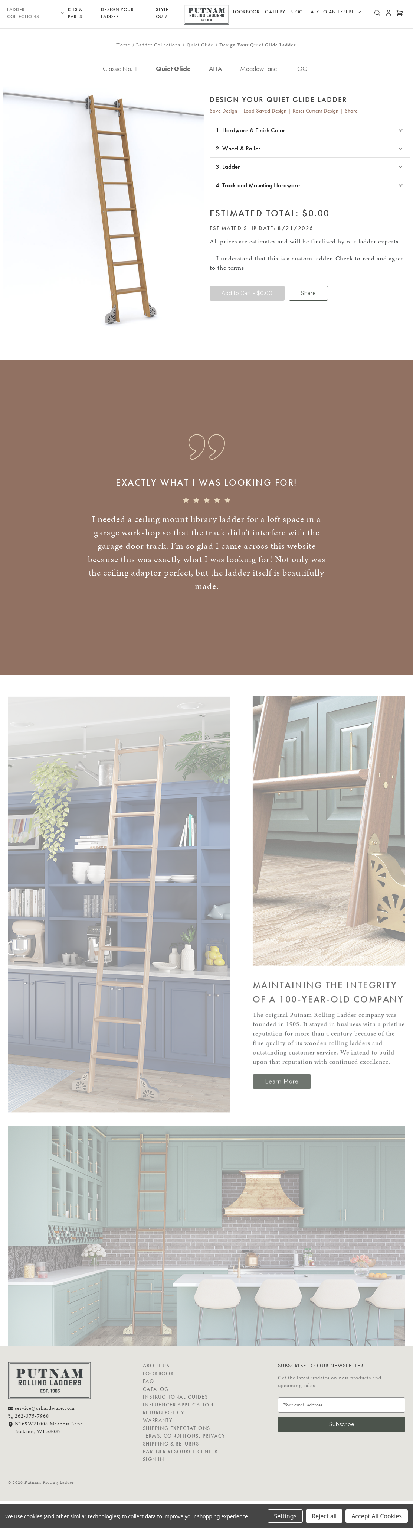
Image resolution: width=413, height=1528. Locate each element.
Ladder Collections (35, 13)
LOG (301, 68)
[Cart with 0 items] (399, 14)
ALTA (215, 68)
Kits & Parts (75, 13)
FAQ (148, 1381)
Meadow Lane (258, 68)
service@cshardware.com (41, 1408)
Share (351, 110)
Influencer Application (178, 1404)
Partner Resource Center (180, 1451)
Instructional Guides (175, 1396)
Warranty (158, 1420)
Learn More (282, 1081)
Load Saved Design (264, 110)
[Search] (377, 14)
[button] (310, 130)
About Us (156, 1365)
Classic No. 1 (120, 68)
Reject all (324, 1516)
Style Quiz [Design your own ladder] (162, 13)
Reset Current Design (315, 110)
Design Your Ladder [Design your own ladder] (117, 13)
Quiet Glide (173, 68)
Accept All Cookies (376, 1516)
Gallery (275, 12)
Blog (296, 12)
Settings (285, 1516)
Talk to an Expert (334, 12)
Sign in (153, 1459)
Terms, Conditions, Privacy (184, 1435)
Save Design (223, 110)
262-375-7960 (28, 1415)
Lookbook (246, 12)
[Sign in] (388, 14)
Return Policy (163, 1412)
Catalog (156, 1389)
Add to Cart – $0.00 (247, 293)
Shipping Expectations (176, 1428)
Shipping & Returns (171, 1443)
